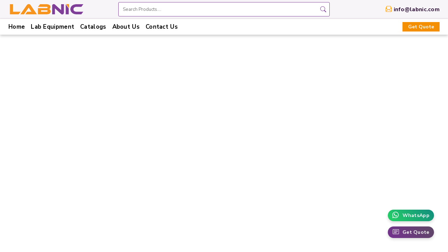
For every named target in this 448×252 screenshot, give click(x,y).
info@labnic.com (417, 9)
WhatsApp (410, 215)
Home (16, 27)
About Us (126, 27)
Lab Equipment (52, 27)
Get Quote (421, 26)
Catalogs (93, 27)
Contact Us (162, 27)
